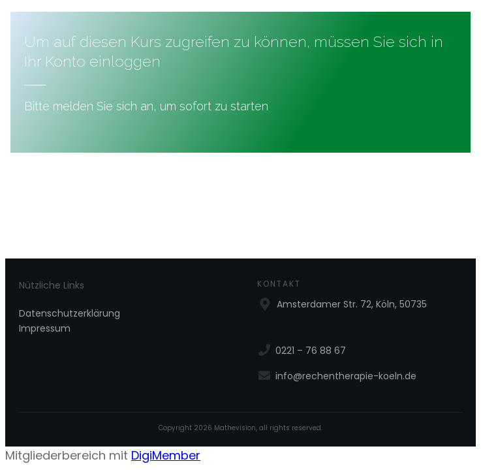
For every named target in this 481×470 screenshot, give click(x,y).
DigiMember (165, 455)
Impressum (44, 328)
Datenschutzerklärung (69, 313)
